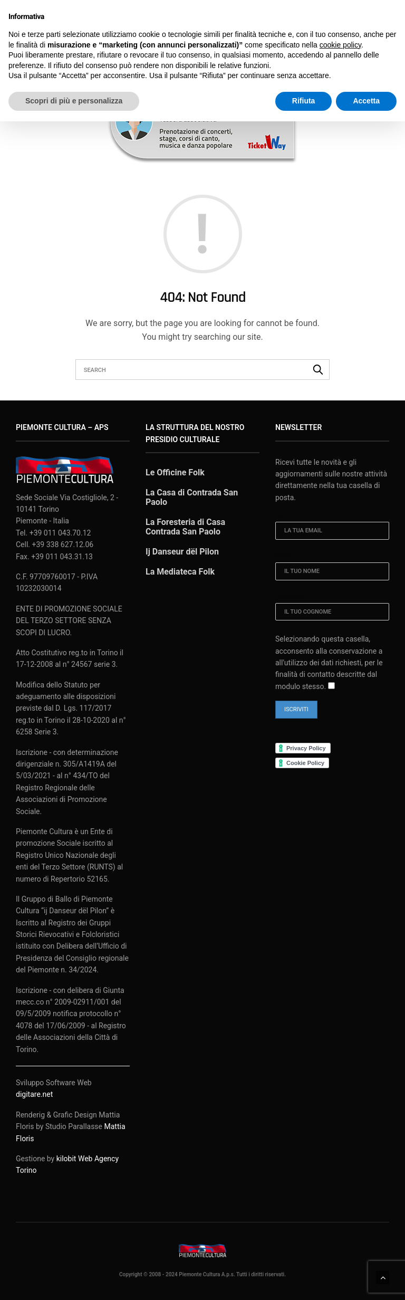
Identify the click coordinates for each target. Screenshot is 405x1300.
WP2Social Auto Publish (164, 1295)
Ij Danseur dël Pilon (182, 542)
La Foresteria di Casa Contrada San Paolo (185, 517)
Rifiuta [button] (303, 101)
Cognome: (290, 587)
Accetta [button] (366, 101)
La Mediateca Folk (180, 562)
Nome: (284, 546)
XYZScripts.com (252, 1295)
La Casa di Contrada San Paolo (192, 488)
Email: (284, 505)
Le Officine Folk (175, 463)
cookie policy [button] (340, 45)
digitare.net (34, 1085)
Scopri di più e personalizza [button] (73, 101)
